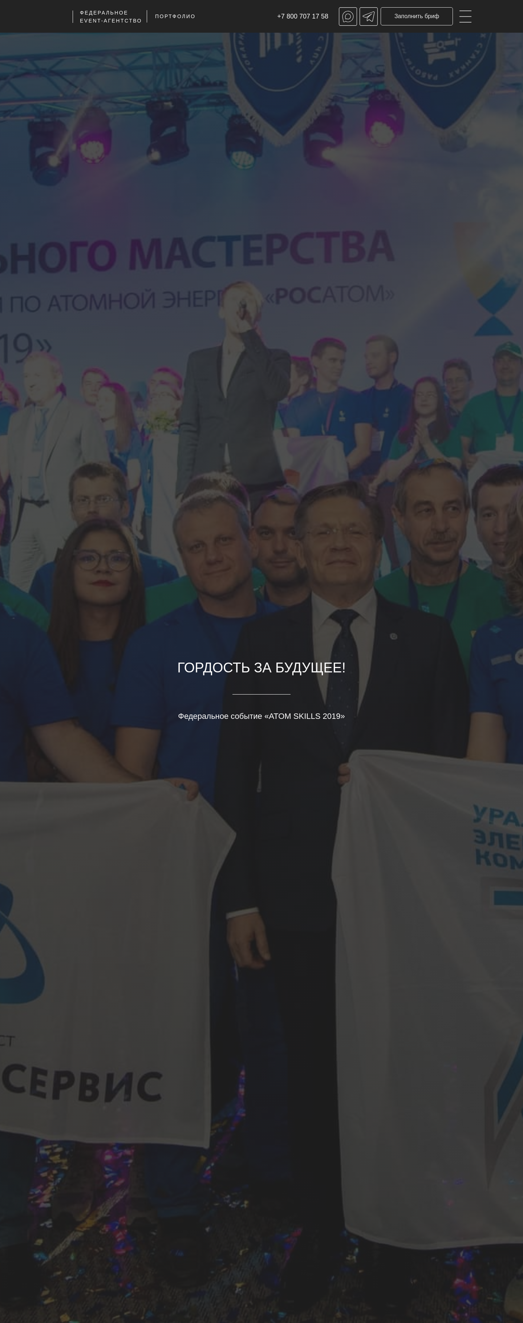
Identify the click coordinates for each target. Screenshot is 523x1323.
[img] (465, 17)
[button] (417, 16)
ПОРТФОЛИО (175, 16)
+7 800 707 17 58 (302, 16)
